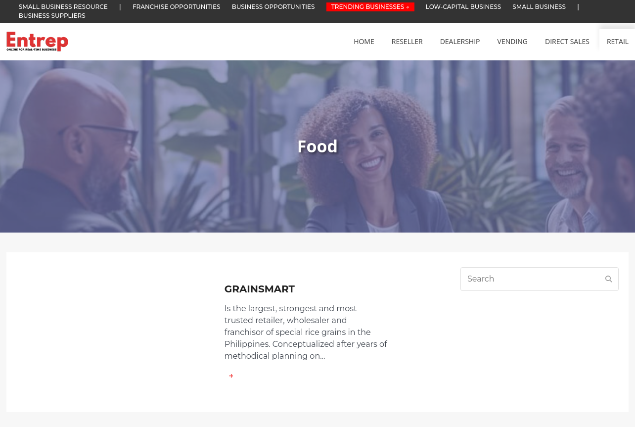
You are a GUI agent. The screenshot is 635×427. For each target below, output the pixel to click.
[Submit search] (608, 279)
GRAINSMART (260, 289)
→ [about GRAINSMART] (229, 375)
